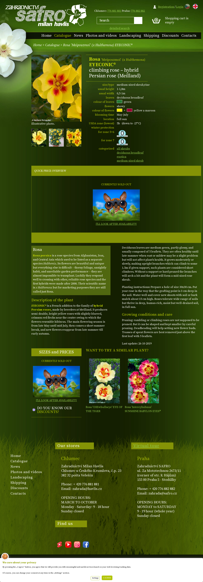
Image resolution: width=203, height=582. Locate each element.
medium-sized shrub (130, 161)
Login (179, 7)
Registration (166, 7)
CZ (186, 6)
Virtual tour (146, 445)
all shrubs (123, 148)
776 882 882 (138, 11)
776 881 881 (114, 11)
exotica (121, 156)
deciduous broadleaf (130, 153)
